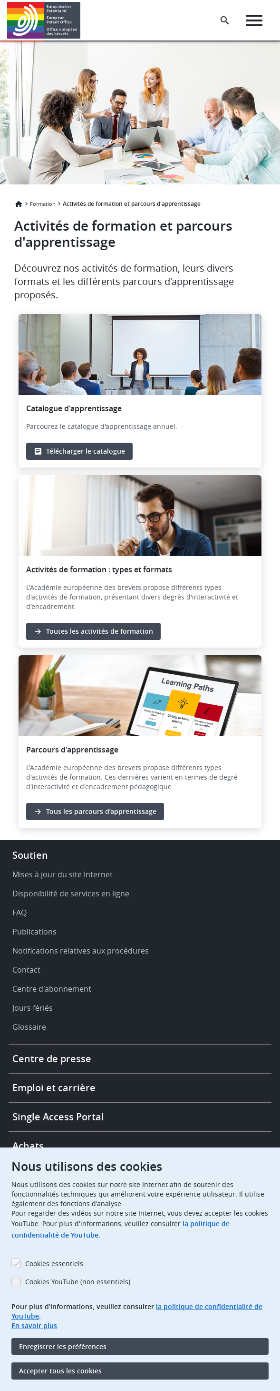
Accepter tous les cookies (60, 1370)
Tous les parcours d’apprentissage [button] (101, 811)
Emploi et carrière (54, 1087)
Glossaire (29, 1027)
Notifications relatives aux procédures (80, 950)
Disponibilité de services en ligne (70, 893)
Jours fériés (32, 1008)
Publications (34, 931)
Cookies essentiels (54, 1263)
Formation (43, 203)
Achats (28, 1145)
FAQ (19, 912)
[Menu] (254, 20)
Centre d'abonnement (51, 989)
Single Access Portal (58, 1116)
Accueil (18, 204)
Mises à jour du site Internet (62, 874)
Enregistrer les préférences (62, 1346)
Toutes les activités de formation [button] (99, 631)
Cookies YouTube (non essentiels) (77, 1281)
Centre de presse (51, 1058)
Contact (26, 970)
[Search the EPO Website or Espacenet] (224, 20)
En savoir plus (34, 1325)
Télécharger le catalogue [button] (85, 451)
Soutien (30, 855)
